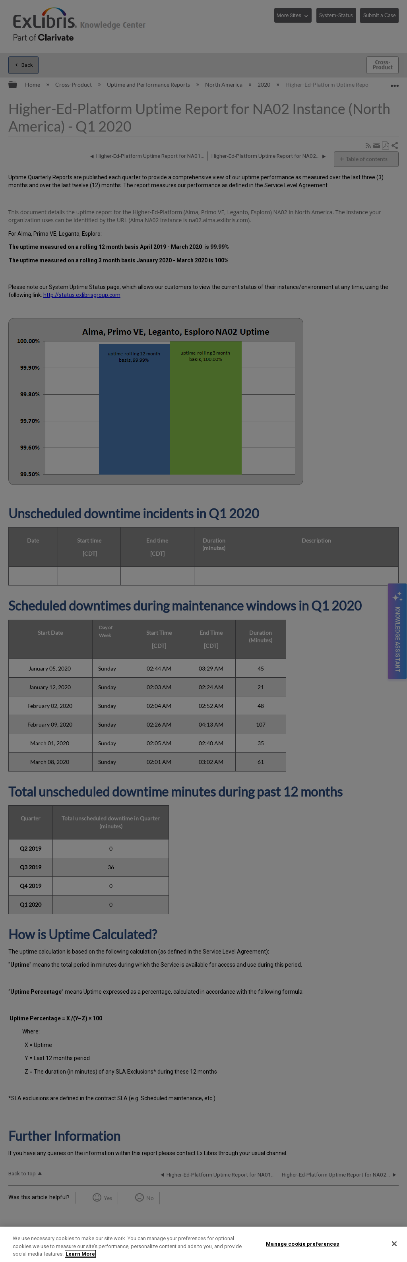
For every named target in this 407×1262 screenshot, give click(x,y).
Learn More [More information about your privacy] (80, 1254)
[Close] (394, 1243)
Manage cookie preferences (302, 1243)
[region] (203, 1244)
